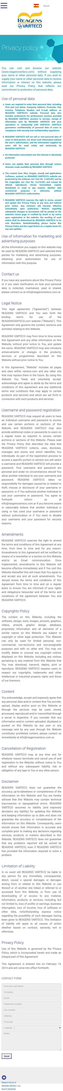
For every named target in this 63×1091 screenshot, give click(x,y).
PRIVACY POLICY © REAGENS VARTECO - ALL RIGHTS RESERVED (11, 1086)
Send (6, 1056)
